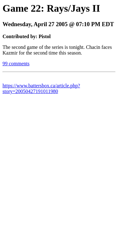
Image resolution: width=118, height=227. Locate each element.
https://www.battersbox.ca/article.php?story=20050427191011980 (41, 88)
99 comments (16, 63)
